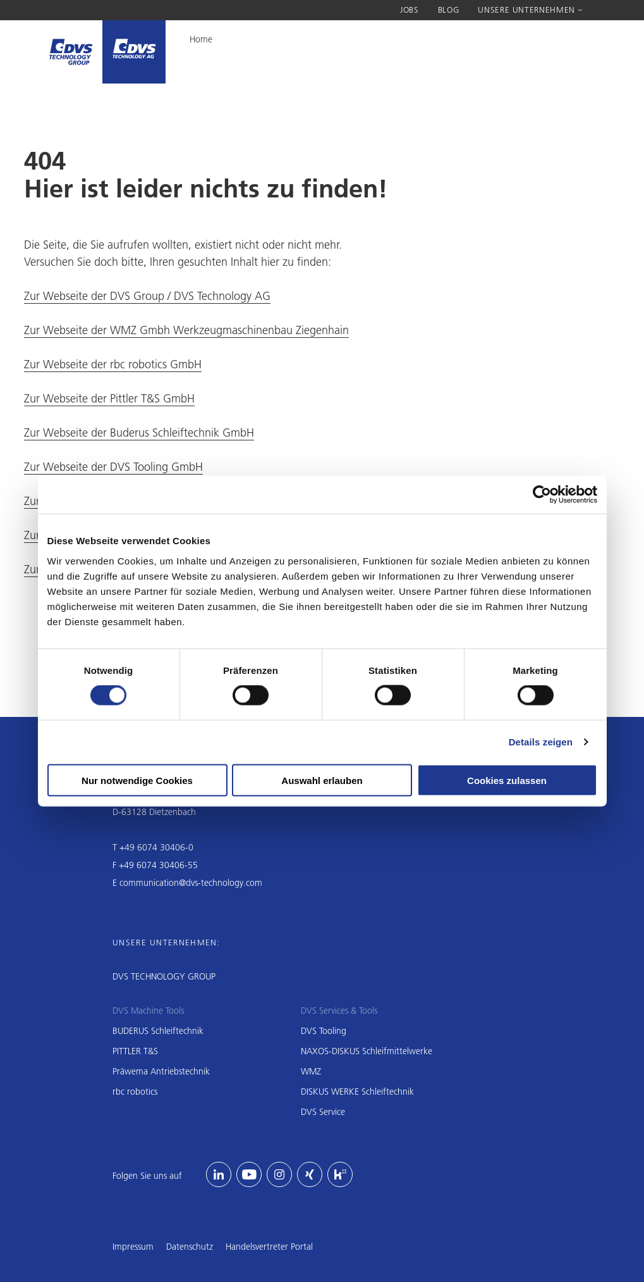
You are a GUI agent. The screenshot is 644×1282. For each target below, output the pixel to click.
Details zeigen (541, 742)
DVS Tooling (323, 1030)
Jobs (409, 9)
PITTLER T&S (135, 1051)
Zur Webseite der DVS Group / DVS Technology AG (147, 296)
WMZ (311, 1071)
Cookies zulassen (507, 780)
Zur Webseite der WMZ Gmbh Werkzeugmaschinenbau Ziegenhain (186, 330)
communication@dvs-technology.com (190, 882)
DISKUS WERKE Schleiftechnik (357, 1091)
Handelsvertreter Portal (269, 1246)
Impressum (133, 1246)
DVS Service (323, 1111)
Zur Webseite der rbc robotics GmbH (113, 364)
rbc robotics (134, 1091)
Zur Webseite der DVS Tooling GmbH (113, 466)
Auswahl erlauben (321, 780)
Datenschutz (189, 1246)
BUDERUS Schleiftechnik (158, 1030)
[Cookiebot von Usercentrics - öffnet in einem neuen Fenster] (542, 494)
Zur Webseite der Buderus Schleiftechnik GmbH (139, 432)
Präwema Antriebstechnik (161, 1071)
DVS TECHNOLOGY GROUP (164, 976)
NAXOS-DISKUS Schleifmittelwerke (366, 1051)
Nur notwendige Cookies (137, 780)
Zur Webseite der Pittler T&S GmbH (109, 398)
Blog (448, 9)
